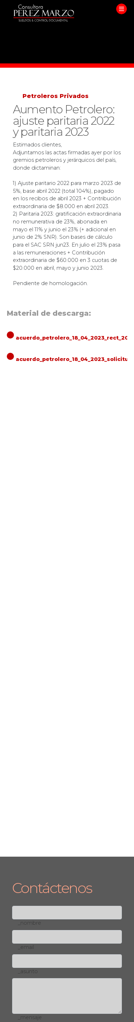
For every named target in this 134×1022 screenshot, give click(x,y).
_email (26, 947)
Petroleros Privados (56, 96)
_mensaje (30, 1017)
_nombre (29, 923)
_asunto (28, 971)
